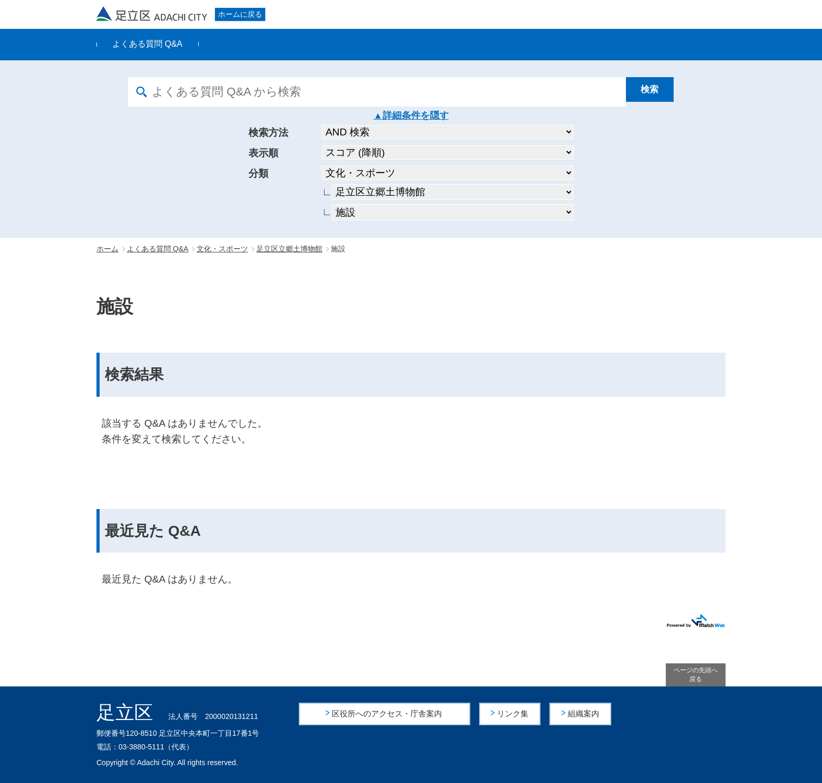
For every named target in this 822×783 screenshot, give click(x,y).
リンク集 (514, 713)
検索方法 (268, 132)
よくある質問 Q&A (147, 43)
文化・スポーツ (222, 249)
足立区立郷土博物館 (289, 249)
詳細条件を (406, 115)
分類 (258, 173)
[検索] (660, 92)
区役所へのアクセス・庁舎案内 (388, 713)
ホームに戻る (240, 14)
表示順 (263, 152)
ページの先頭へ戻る (696, 674)
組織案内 (584, 713)
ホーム (107, 249)
